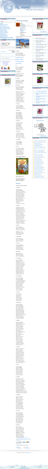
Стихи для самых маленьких (38, 169)
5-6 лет (17, 440)
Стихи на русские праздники (38, 151)
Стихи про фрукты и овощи (38, 176)
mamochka (23, 24)
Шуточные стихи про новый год (41, 41)
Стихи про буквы (37, 164)
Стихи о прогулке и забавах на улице (40, 152)
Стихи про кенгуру (30, 5)
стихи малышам (20, 439)
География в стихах (37, 173)
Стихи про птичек (37, 158)
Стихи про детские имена (38, 163)
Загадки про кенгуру (19, 57)
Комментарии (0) (18, 443)
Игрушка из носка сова (40, 115)
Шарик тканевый (7, 85)
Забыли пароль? (3, 51)
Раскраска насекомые (40, 120)
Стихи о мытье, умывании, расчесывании (38, 145)
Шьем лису (40, 71)
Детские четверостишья (38, 168)
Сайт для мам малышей (22, 468)
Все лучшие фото (43, 31)
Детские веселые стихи (22, 5)
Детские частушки (37, 174)
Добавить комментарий (19, 448)
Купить (18, 183)
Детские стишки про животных (23, 30)
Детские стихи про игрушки (38, 150)
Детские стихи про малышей (39, 157)
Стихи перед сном (37, 143)
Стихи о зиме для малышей (41, 44)
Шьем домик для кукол (40, 21)
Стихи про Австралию (20, 61)
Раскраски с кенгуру (19, 59)
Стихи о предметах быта (38, 162)
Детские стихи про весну (40, 55)
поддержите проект (28, 452)
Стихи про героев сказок (38, 154)
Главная (16, 5)
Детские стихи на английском (39, 172)
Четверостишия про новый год (40, 49)
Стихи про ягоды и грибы (38, 177)
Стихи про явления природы (38, 167)
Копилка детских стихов (22, 28)
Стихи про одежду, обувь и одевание (40, 147)
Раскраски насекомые (40, 134)
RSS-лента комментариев (27, 448)
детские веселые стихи (27, 439)
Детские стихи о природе (38, 146)
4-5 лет (20, 440)
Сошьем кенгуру (19, 63)
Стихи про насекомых (37, 159)
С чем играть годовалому (41, 91)
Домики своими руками (40, 29)
